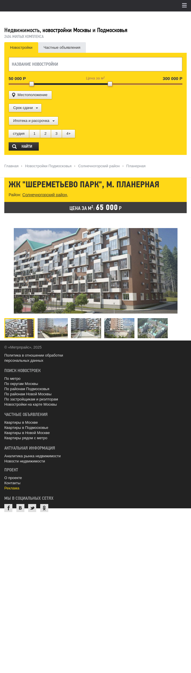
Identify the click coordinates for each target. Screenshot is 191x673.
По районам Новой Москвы (27, 394)
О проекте (13, 478)
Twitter (32, 508)
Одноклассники (44, 508)
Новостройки (21, 47)
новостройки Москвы (67, 30)
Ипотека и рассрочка (31, 120)
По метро (12, 378)
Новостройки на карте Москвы (30, 404)
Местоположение (32, 95)
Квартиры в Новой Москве (27, 433)
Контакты (12, 483)
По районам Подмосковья (26, 389)
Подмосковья (112, 30)
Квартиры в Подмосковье (26, 427)
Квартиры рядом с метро (25, 438)
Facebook (8, 508)
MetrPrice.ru (34, 18)
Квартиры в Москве (21, 422)
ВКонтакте (20, 508)
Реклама (11, 488)
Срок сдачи (23, 108)
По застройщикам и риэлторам (31, 399)
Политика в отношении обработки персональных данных (33, 358)
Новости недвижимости (24, 461)
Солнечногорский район (44, 194)
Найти (27, 146)
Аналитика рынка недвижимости (32, 456)
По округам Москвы (21, 384)
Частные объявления (62, 47)
